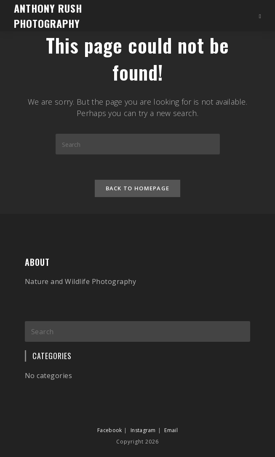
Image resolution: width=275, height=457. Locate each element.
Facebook (109, 430)
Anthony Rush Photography (48, 15)
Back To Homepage (138, 188)
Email (171, 430)
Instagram (143, 430)
